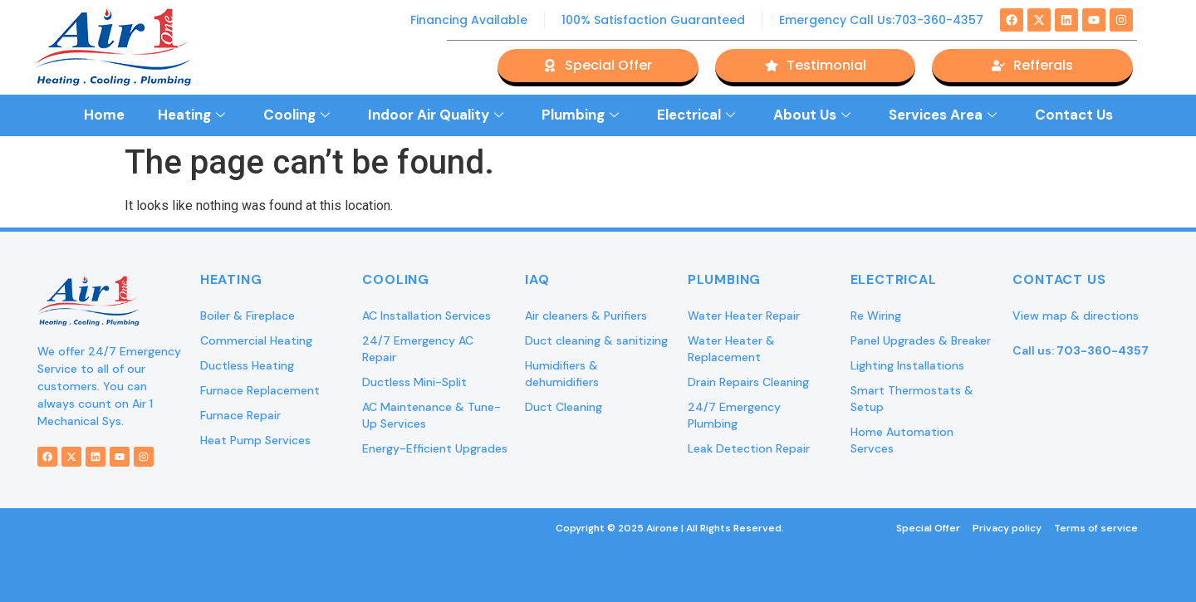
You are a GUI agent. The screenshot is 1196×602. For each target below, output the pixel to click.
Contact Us (1074, 114)
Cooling (296, 114)
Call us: (1080, 350)
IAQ (537, 279)
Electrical (696, 114)
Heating (191, 114)
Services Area (943, 114)
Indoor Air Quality (435, 114)
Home (104, 114)
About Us (811, 114)
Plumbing (580, 114)
